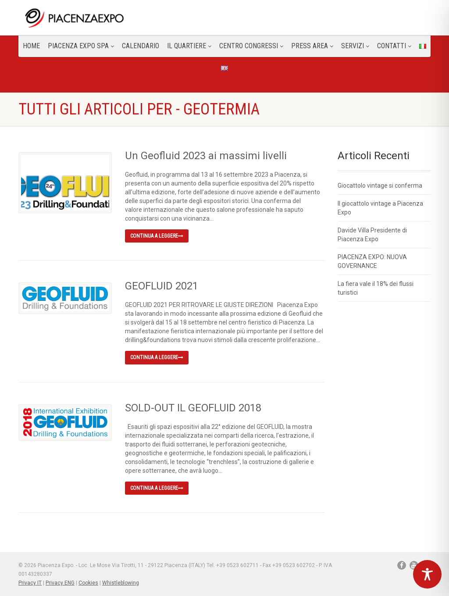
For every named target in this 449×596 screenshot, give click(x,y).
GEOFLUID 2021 (161, 286)
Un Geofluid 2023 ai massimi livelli (206, 156)
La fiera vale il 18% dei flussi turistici (375, 288)
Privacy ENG (60, 583)
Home (31, 46)
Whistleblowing (120, 583)
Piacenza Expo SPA (81, 46)
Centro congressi (251, 46)
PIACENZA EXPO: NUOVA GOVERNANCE (372, 261)
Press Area (312, 46)
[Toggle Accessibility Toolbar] (427, 574)
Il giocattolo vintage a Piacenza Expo (380, 208)
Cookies (88, 583)
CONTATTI (394, 46)
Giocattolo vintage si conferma (380, 185)
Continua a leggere (156, 236)
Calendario (140, 46)
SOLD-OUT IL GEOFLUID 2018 (193, 408)
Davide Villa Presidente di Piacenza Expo (372, 235)
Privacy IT (30, 583)
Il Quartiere (189, 46)
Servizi (355, 46)
